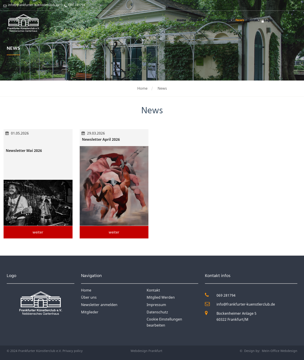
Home (179, 20)
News (238, 20)
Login (267, 20)
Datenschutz (157, 312)
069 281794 (226, 295)
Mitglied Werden (161, 297)
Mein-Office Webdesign (279, 351)
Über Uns (194, 20)
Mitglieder (89, 312)
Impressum (156, 304)
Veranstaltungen (218, 20)
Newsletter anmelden (99, 304)
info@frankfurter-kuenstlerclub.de (246, 304)
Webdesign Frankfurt (146, 351)
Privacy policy (72, 351)
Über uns (89, 297)
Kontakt (252, 20)
